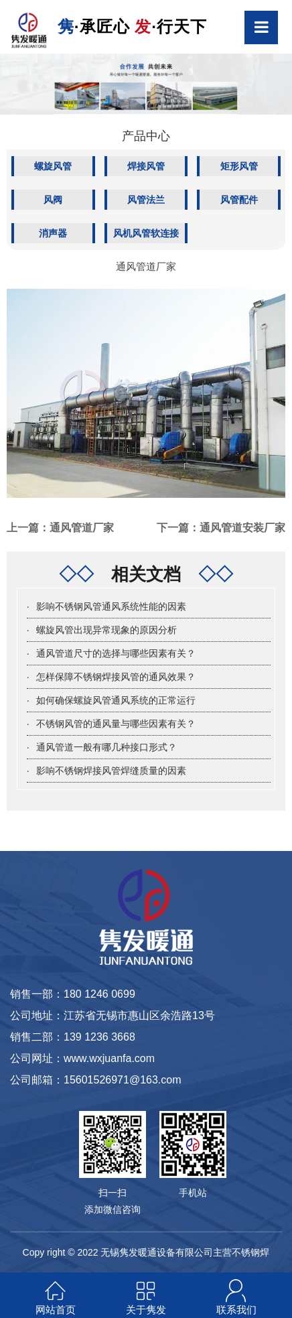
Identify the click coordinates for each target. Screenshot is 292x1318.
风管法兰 (146, 199)
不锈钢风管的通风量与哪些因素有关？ (116, 723)
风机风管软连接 (146, 233)
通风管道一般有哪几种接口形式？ (106, 747)
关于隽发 (146, 1309)
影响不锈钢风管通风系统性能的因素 (111, 606)
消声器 (53, 233)
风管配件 (239, 199)
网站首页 (55, 1309)
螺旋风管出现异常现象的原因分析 (106, 629)
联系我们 (236, 1309)
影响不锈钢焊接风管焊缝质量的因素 (111, 770)
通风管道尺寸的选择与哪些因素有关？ (116, 653)
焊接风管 (146, 166)
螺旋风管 (53, 166)
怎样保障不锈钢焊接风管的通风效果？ (116, 676)
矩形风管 (239, 166)
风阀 (53, 199)
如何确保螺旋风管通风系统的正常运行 (116, 700)
